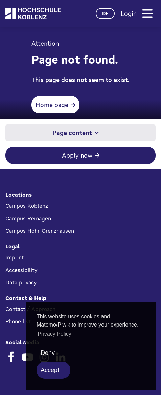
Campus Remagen (28, 218)
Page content (75, 133)
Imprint (14, 257)
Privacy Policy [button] (54, 334)
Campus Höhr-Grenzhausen (39, 230)
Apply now (77, 155)
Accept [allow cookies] (50, 370)
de (105, 13)
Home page (52, 105)
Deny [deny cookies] (48, 352)
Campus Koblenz (26, 205)
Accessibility (21, 270)
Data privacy (21, 282)
